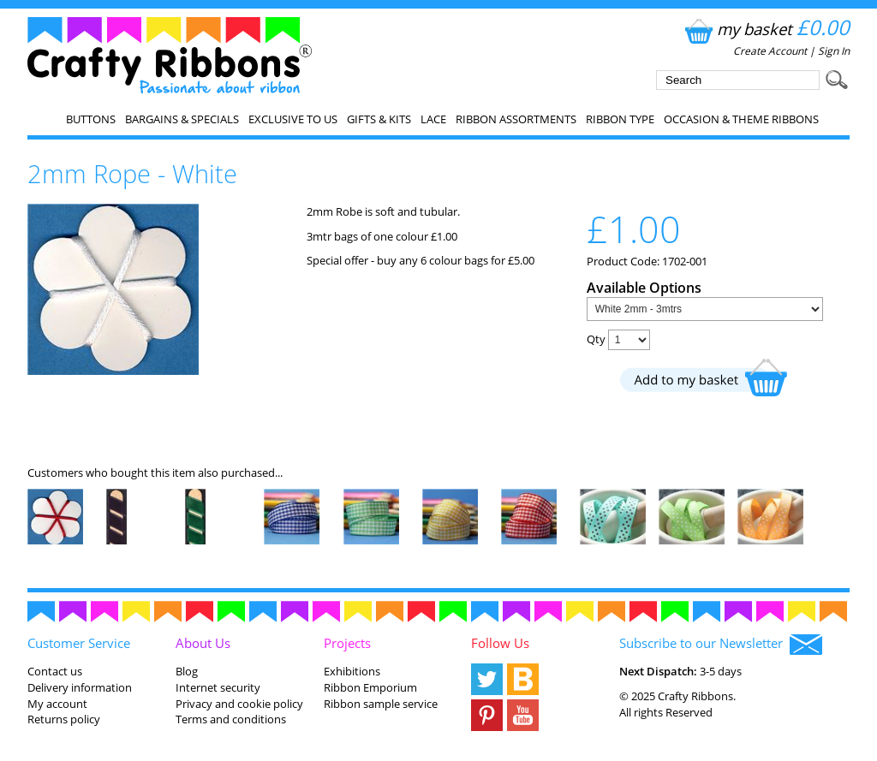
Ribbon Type (620, 119)
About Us (203, 642)
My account (57, 703)
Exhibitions (352, 671)
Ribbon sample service (381, 703)
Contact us (54, 671)
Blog (187, 671)
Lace (433, 119)
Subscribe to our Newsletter (720, 644)
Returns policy (63, 719)
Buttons (91, 119)
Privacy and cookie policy (239, 703)
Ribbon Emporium (370, 687)
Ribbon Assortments (516, 119)
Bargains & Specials (182, 119)
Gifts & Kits (379, 119)
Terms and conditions (231, 719)
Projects (347, 642)
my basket (765, 28)
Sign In (834, 51)
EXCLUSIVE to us (292, 119)
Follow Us (500, 642)
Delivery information (79, 687)
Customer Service (78, 642)
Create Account (770, 51)
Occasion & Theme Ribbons (741, 119)
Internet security (218, 687)
